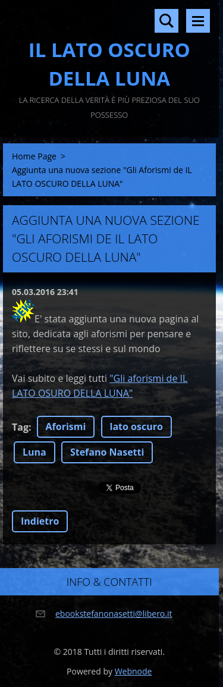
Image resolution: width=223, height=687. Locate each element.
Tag (20, 427)
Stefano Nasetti (107, 452)
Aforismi (66, 426)
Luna (34, 452)
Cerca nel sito (166, 21)
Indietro (40, 521)
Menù (198, 21)
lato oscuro (136, 426)
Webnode (133, 671)
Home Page (34, 156)
